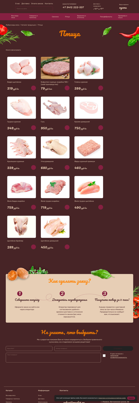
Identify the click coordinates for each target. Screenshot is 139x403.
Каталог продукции (28, 25)
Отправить (118, 309)
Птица (66, 16)
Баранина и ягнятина (80, 16)
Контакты (49, 3)
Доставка (25, 3)
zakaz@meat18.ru (74, 363)
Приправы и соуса (121, 16)
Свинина (53, 16)
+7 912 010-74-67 (74, 370)
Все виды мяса (13, 16)
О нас (17, 3)
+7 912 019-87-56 (74, 377)
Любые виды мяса (12, 25)
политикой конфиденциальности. (118, 317)
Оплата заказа (37, 3)
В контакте (71, 383)
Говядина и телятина (32, 16)
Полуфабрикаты (104, 16)
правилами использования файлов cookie (112, 398)
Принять (131, 398)
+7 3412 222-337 (73, 7)
